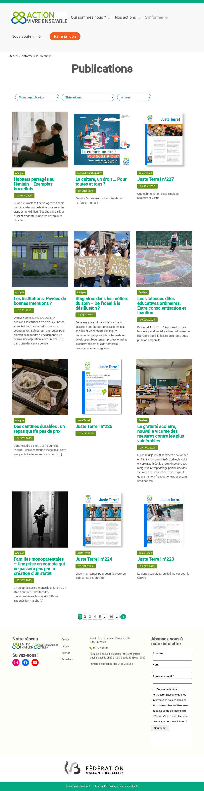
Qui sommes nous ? (91, 17)
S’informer (157, 17)
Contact (66, 639)
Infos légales (100, 786)
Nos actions (128, 17)
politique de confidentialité (123, 786)
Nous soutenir (26, 36)
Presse (66, 646)
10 (111, 616)
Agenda (66, 653)
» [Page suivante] (123, 616)
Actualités (67, 659)
